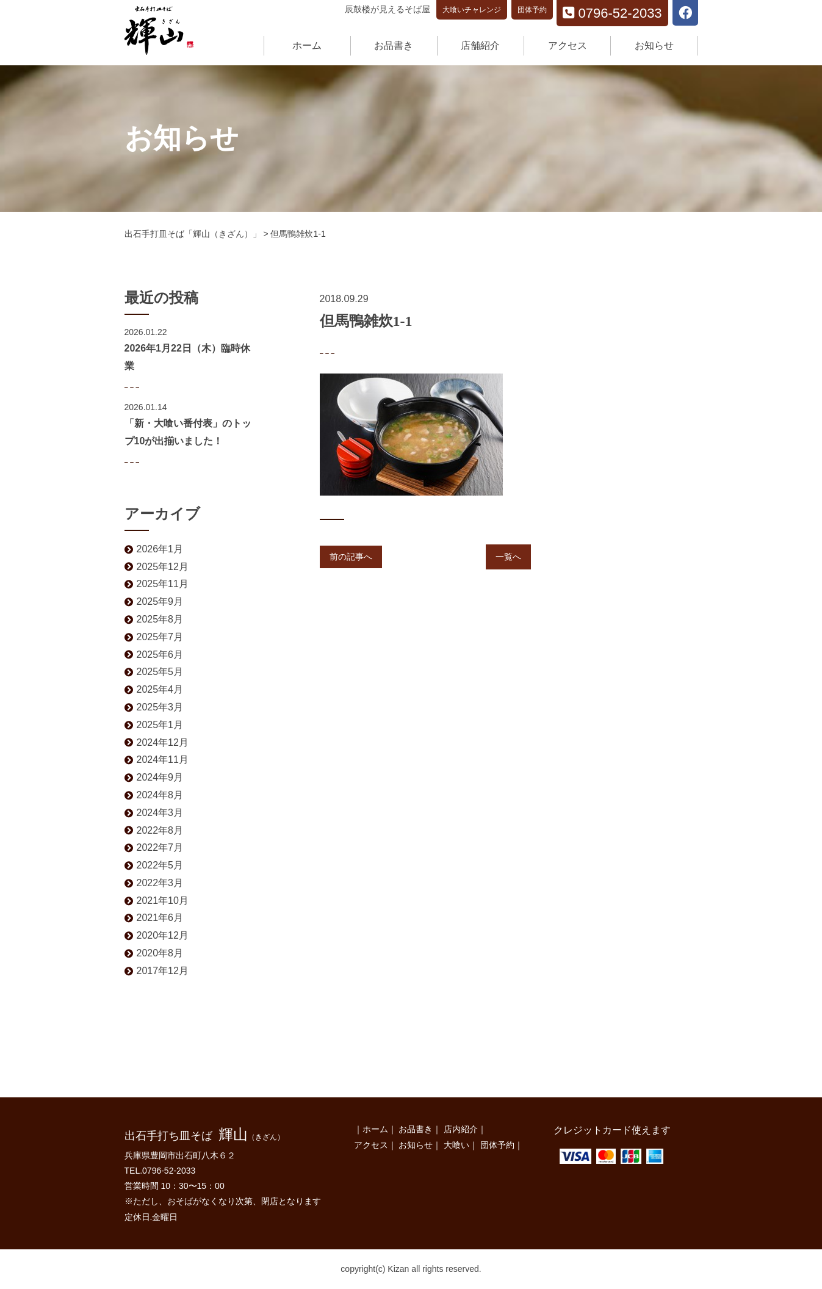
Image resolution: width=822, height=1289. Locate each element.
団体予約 (532, 9)
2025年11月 (163, 584)
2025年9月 (160, 601)
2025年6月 (160, 654)
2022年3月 (160, 883)
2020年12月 (163, 935)
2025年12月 (163, 566)
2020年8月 (160, 953)
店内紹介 (461, 1129)
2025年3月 (160, 707)
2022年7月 (160, 847)
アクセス (567, 45)
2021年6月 (160, 917)
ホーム (307, 45)
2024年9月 (160, 777)
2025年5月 (160, 671)
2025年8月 (160, 619)
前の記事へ (351, 556)
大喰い (456, 1145)
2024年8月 (160, 795)
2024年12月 (163, 742)
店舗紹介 (480, 45)
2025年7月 (160, 637)
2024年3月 (160, 812)
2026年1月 (160, 549)
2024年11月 (163, 759)
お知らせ (654, 45)
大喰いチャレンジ (471, 9)
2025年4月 (160, 689)
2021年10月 (163, 900)
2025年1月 (160, 725)
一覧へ (508, 556)
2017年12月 (163, 971)
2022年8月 (160, 830)
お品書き (393, 45)
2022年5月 (160, 865)
